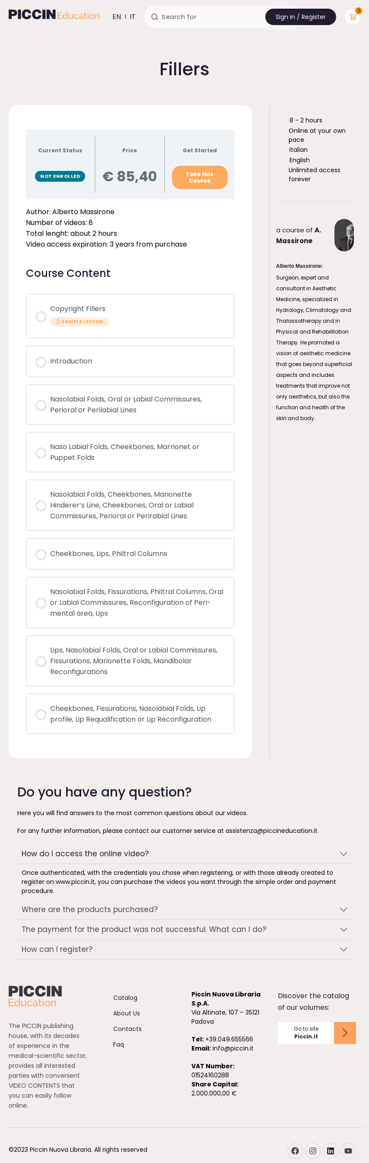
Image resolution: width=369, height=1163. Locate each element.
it (133, 17)
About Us (126, 1013)
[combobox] (222, 17)
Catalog (125, 997)
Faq (118, 1044)
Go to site (306, 1033)
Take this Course (199, 177)
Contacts (127, 1029)
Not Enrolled (60, 176)
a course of (298, 235)
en (116, 17)
